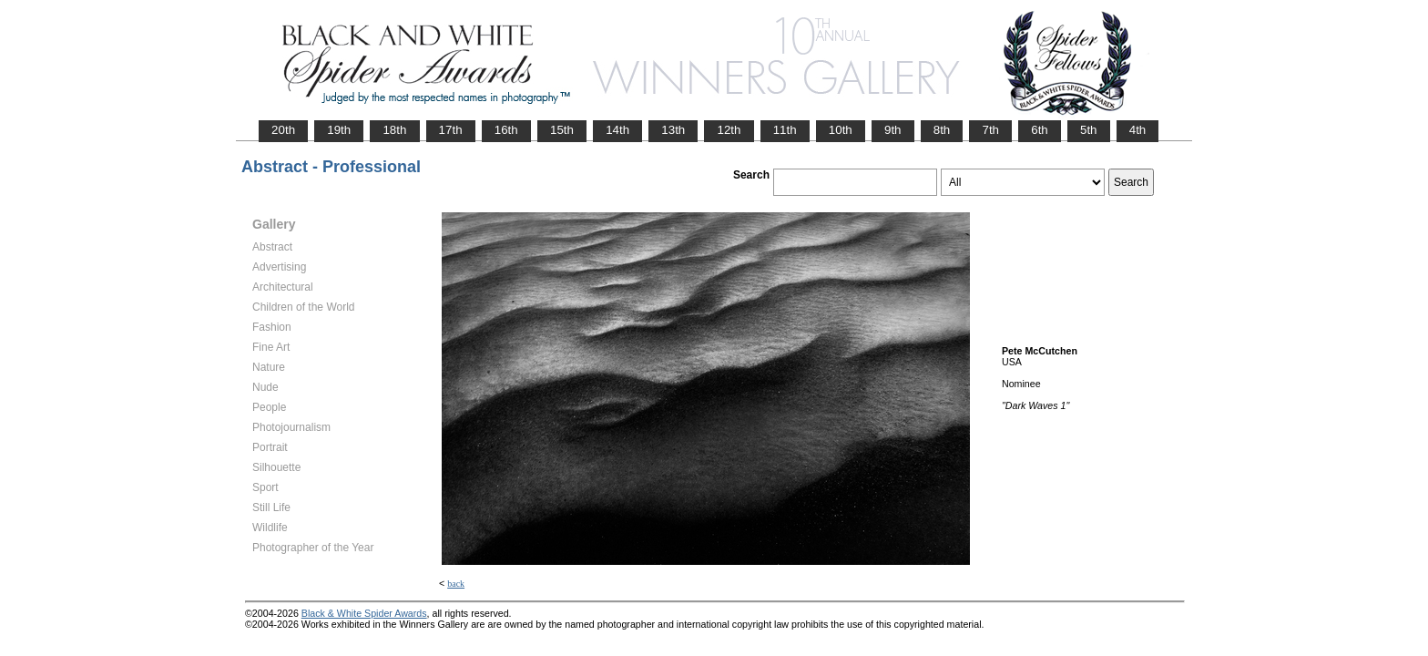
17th (451, 130)
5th (1088, 130)
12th (728, 130)
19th (339, 130)
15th (562, 130)
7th (990, 130)
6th (1039, 130)
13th (673, 130)
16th (506, 130)
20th (283, 130)
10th (840, 130)
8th (942, 130)
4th (1138, 130)
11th (785, 130)
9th (893, 130)
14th (617, 130)
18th (394, 130)
